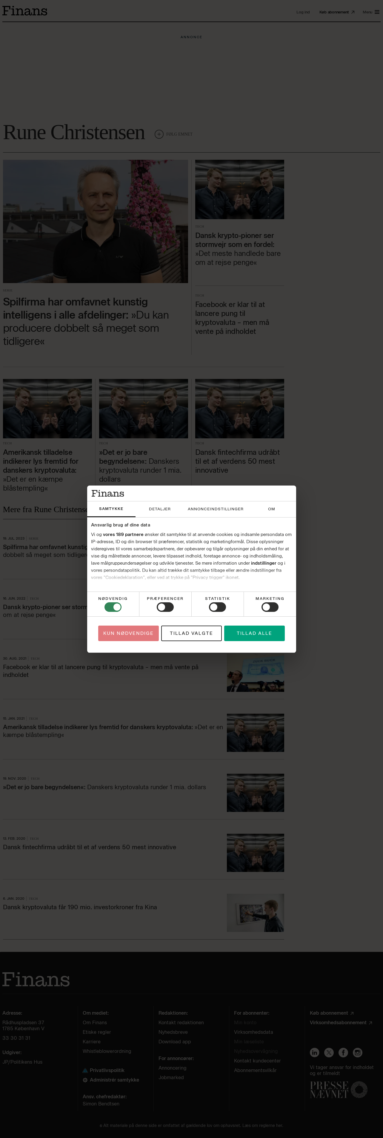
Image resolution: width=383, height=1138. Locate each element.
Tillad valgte (191, 633)
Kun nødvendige (128, 633)
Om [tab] (271, 509)
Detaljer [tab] (160, 509)
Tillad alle (254, 633)
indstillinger (263, 563)
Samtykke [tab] (111, 508)
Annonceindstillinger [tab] (216, 509)
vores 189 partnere (123, 534)
